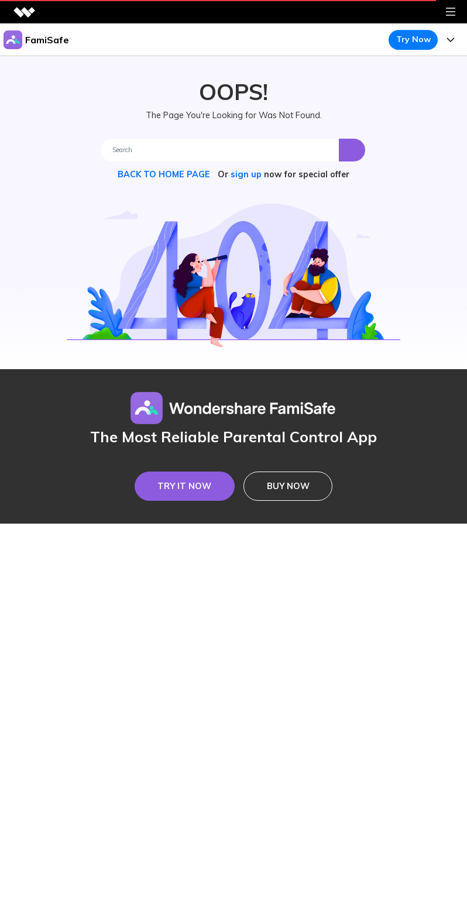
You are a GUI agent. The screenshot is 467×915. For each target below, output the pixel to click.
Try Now (413, 39)
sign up (246, 174)
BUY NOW (288, 486)
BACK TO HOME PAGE (165, 174)
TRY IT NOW (184, 486)
